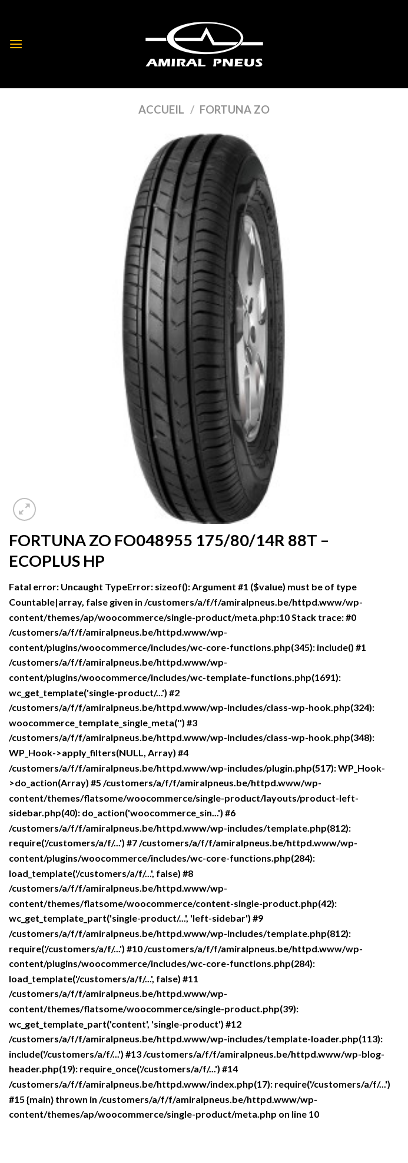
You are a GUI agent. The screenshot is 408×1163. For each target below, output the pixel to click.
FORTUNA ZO (235, 109)
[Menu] (16, 43)
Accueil (161, 109)
